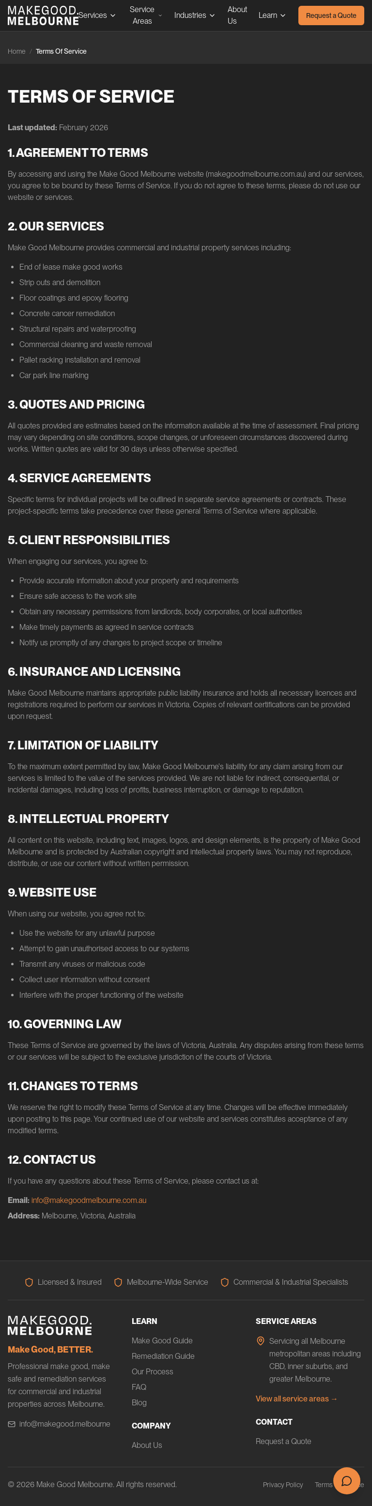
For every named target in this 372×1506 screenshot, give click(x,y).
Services (97, 15)
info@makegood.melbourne (59, 1424)
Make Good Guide (162, 1340)
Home (17, 51)
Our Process (152, 1371)
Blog (139, 1402)
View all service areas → (297, 1398)
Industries (195, 15)
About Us (237, 15)
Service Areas (146, 15)
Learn (273, 15)
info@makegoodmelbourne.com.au (88, 1200)
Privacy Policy (283, 1485)
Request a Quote (331, 15)
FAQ (139, 1387)
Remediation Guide (163, 1356)
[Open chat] (346, 1480)
